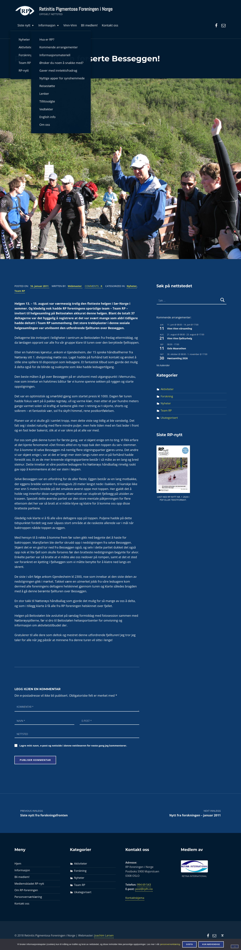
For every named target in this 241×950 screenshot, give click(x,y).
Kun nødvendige (211, 944)
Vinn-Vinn (70, 25)
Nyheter (132, 286)
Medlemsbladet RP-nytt (29, 883)
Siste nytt (25, 25)
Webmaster (75, 286)
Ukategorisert (169, 418)
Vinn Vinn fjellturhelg (179, 338)
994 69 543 (144, 884)
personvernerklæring (170, 944)
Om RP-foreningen (26, 890)
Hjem (17, 863)
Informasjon (48, 25)
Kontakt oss (110, 25)
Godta (189, 944)
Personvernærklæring (28, 897)
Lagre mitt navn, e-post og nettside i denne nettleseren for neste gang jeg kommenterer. (73, 745)
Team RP (19, 290)
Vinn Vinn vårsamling (179, 328)
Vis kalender (163, 365)
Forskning (167, 396)
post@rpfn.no (144, 889)
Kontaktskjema (134, 898)
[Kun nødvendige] (234, 946)
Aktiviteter (167, 389)
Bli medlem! (89, 25)
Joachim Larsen (104, 935)
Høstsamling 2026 (177, 358)
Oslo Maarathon (176, 348)
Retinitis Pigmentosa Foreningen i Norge (75, 9)
